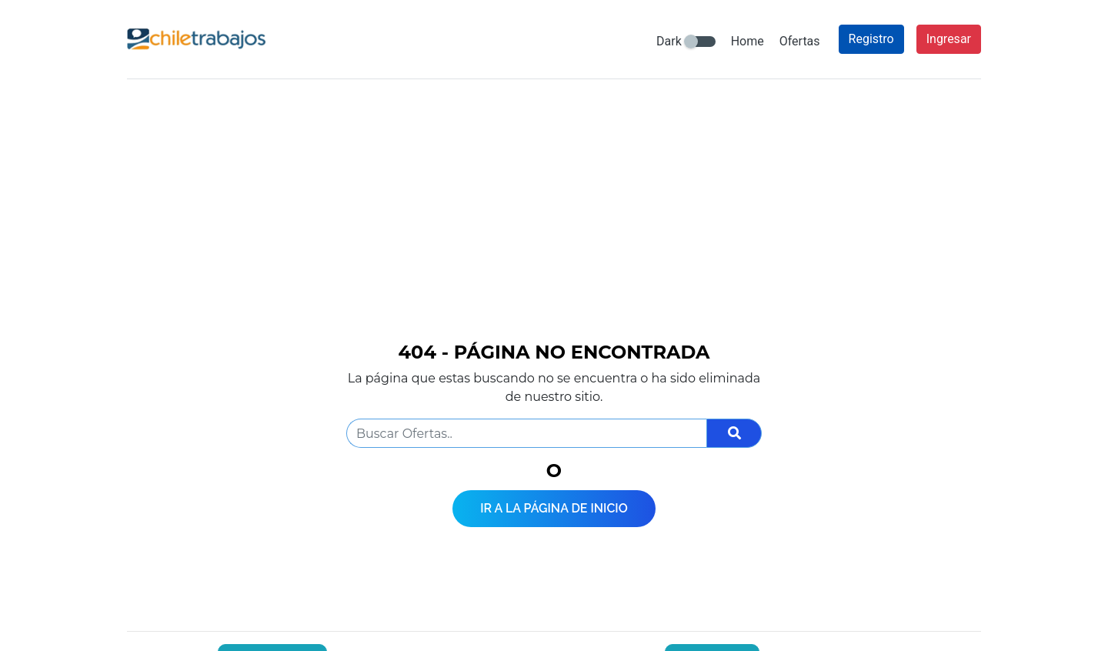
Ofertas (799, 41)
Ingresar (948, 39)
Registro (871, 39)
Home (747, 41)
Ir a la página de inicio (554, 508)
